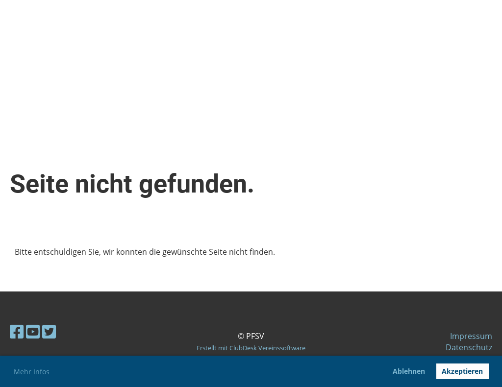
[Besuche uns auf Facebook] (17, 331)
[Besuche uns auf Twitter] (49, 331)
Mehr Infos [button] (32, 371)
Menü (468, 18)
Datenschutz (469, 347)
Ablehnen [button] (409, 371)
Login (415, 18)
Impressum (471, 336)
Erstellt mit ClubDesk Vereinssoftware (251, 347)
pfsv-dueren (47, 18)
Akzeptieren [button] (462, 371)
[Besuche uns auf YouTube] (33, 331)
